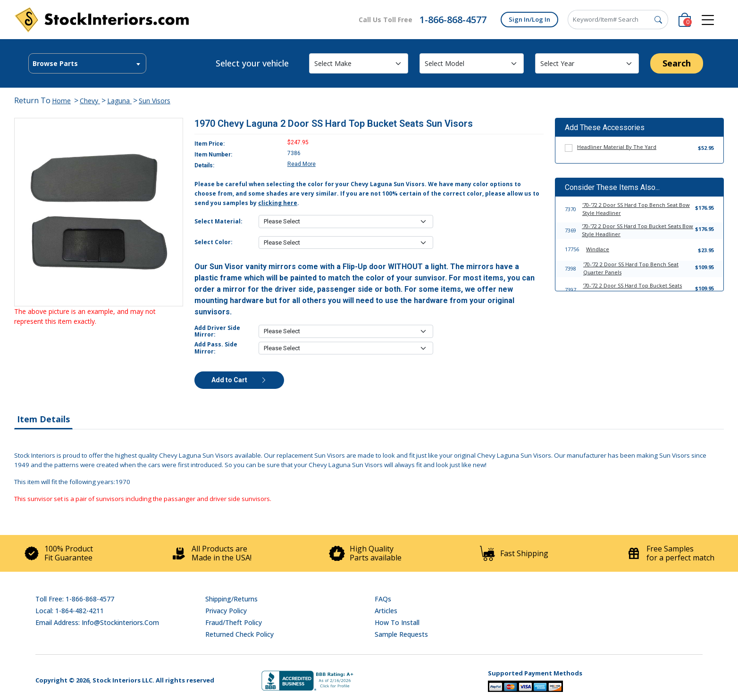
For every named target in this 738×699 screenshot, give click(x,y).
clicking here (277, 203)
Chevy (90, 100)
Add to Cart (239, 380)
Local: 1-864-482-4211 (69, 610)
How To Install (397, 622)
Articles (386, 610)
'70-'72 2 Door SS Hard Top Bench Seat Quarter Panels (631, 268)
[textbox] (87, 63)
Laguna (119, 100)
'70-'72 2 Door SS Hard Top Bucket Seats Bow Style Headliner (637, 230)
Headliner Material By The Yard (616, 146)
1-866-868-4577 (452, 19)
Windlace (597, 249)
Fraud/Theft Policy (233, 622)
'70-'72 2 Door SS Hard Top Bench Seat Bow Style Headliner (636, 208)
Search (677, 63)
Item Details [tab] (43, 419)
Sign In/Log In (529, 19)
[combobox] (87, 63)
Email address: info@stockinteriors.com (97, 622)
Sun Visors (154, 100)
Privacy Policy (226, 610)
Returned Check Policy (239, 634)
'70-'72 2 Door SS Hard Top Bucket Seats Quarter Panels (632, 289)
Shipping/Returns (231, 598)
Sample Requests (401, 634)
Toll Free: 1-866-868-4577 (74, 598)
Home (61, 100)
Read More (301, 164)
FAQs (383, 598)
